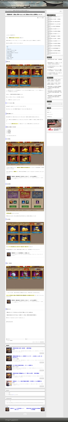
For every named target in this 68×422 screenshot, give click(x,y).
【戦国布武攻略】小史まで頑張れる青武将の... (54, 21)
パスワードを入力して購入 (12, 50)
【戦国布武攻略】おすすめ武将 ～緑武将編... (54, 19)
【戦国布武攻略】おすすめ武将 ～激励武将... (54, 38)
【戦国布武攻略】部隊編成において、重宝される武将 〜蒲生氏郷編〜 (25, 373)
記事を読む (41, 353)
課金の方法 (9, 49)
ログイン (13, 394)
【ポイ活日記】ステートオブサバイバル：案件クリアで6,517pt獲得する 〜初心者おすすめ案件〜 (54, 70)
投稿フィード (49, 112)
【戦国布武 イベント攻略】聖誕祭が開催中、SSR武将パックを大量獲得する (27, 381)
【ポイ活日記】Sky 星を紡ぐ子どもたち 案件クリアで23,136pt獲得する (54, 67)
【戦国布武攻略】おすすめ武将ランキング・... (54, 16)
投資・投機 (17, 366)
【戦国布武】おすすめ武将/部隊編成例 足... (53, 48)
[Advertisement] (25, 26)
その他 (29, 7)
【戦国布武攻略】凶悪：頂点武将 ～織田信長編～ (22, 348)
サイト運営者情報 (13, 7)
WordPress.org (49, 116)
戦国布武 (11, 340)
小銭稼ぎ (24, 7)
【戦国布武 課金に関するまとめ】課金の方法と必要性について (24, 14)
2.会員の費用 (9, 55)
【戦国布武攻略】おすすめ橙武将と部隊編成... (54, 31)
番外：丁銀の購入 (10, 57)
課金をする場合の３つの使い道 (12, 52)
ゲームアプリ (19, 7)
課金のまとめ (9, 58)
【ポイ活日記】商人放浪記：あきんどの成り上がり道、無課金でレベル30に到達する (54, 73)
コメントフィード (50, 114)
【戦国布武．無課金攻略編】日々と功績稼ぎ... (54, 36)
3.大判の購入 (9, 56)
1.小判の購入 (9, 53)
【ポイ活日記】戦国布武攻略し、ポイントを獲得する (23, 365)
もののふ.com (34, 3)
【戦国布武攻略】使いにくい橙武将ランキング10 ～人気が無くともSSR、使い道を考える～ (27, 357)
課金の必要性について (11, 51)
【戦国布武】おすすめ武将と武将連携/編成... (53, 26)
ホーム (7, 7)
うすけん (56, 84)
